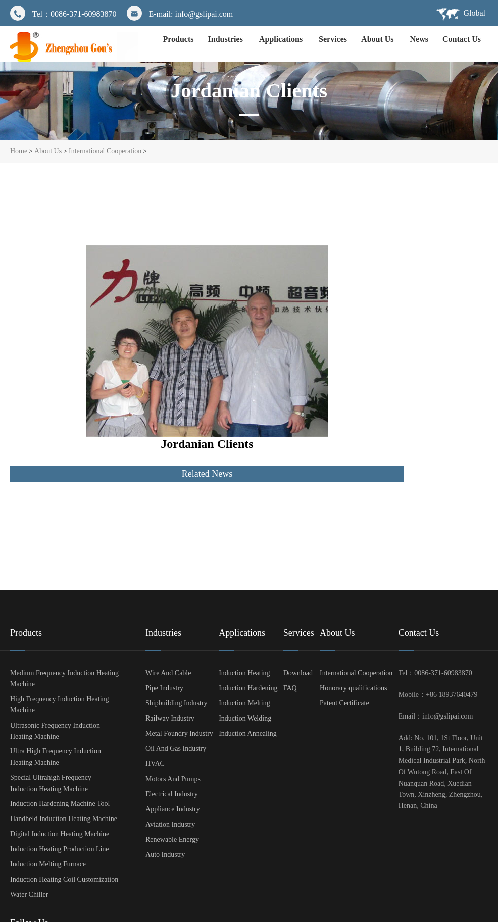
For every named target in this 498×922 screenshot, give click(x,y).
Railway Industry (169, 718)
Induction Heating (244, 673)
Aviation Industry (170, 824)
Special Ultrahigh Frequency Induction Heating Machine (50, 783)
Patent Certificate (344, 703)
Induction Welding (245, 718)
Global (474, 13)
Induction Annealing (248, 733)
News (419, 39)
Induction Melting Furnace (48, 864)
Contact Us (461, 39)
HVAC (155, 763)
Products (178, 39)
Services (333, 39)
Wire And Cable (168, 673)
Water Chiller (29, 894)
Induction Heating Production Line (59, 849)
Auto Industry (165, 854)
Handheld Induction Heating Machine (63, 819)
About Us (378, 39)
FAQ (290, 688)
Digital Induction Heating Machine (59, 834)
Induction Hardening (248, 688)
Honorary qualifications (353, 688)
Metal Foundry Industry (179, 733)
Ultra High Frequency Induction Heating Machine (55, 756)
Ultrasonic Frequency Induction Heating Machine (55, 731)
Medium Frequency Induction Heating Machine (64, 678)
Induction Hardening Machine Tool (60, 803)
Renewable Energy (172, 839)
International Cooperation (105, 151)
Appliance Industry (172, 809)
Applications (282, 39)
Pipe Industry (164, 688)
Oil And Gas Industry (175, 748)
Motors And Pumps (173, 779)
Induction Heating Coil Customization (64, 879)
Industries (226, 39)
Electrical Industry (171, 794)
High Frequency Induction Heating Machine (59, 704)
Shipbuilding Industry (176, 703)
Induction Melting (244, 703)
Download (298, 673)
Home (18, 151)
